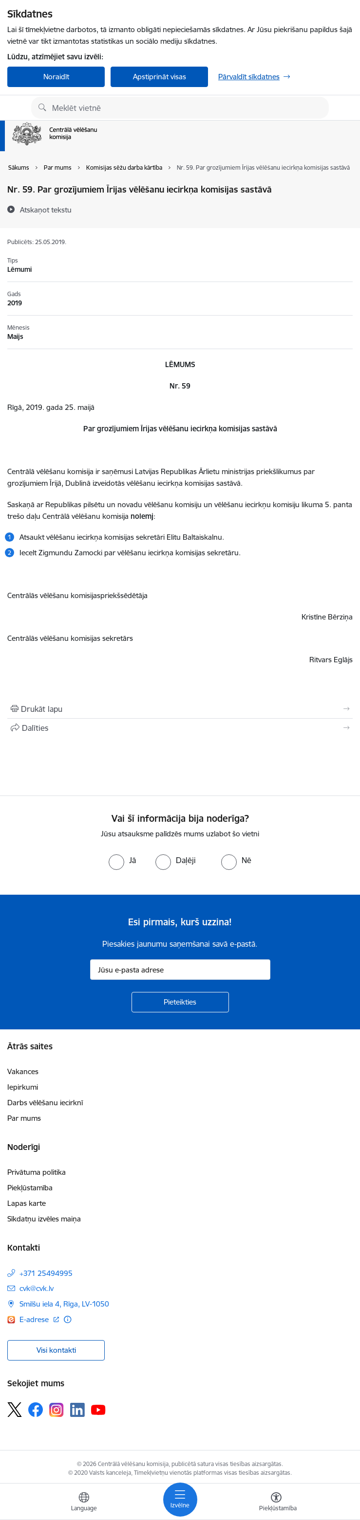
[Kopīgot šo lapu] (180, 728)
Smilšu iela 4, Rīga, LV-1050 (64, 1303)
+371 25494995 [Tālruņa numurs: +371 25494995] (46, 1273)
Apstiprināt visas (159, 76)
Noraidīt (56, 76)
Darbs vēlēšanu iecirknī (45, 1102)
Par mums (24, 1118)
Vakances (22, 1071)
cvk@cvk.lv (36, 1288)
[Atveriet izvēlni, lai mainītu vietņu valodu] (84, 1503)
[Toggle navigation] (180, 1500)
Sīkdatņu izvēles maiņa (44, 1218)
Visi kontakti (56, 1350)
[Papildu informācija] (67, 1319)
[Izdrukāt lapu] (180, 709)
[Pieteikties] (180, 1002)
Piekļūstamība (30, 1187)
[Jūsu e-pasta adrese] (180, 969)
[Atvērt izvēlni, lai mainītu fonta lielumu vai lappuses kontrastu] (276, 1503)
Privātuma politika (36, 1172)
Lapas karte (26, 1203)
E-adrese (35, 1319)
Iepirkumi (22, 1087)
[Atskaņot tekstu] (46, 209)
